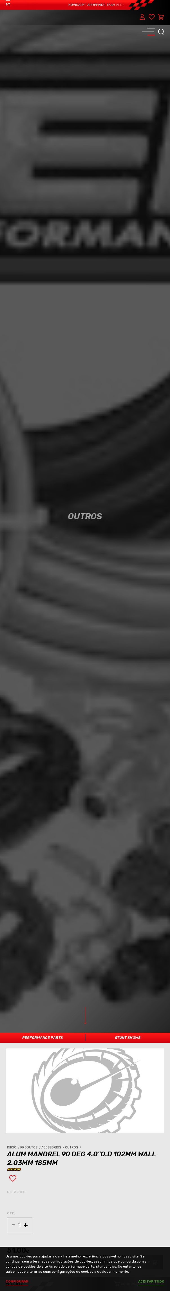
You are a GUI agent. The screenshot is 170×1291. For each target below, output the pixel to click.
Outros (73, 1147)
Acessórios (53, 1147)
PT (8, 4)
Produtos (30, 1147)
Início (13, 1147)
